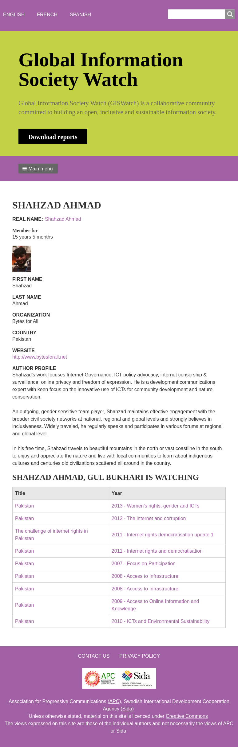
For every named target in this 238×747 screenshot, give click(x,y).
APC (114, 701)
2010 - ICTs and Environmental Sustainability (160, 621)
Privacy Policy (139, 656)
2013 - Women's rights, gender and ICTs (156, 505)
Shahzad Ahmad (63, 219)
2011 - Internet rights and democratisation (157, 551)
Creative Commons (187, 716)
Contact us (94, 656)
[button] (38, 168)
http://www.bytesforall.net (39, 357)
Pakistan (24, 505)
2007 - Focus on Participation (144, 563)
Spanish (80, 14)
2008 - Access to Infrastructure (145, 576)
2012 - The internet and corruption (149, 518)
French (47, 14)
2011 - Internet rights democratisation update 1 (163, 534)
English (14, 14)
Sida (127, 708)
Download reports (52, 136)
